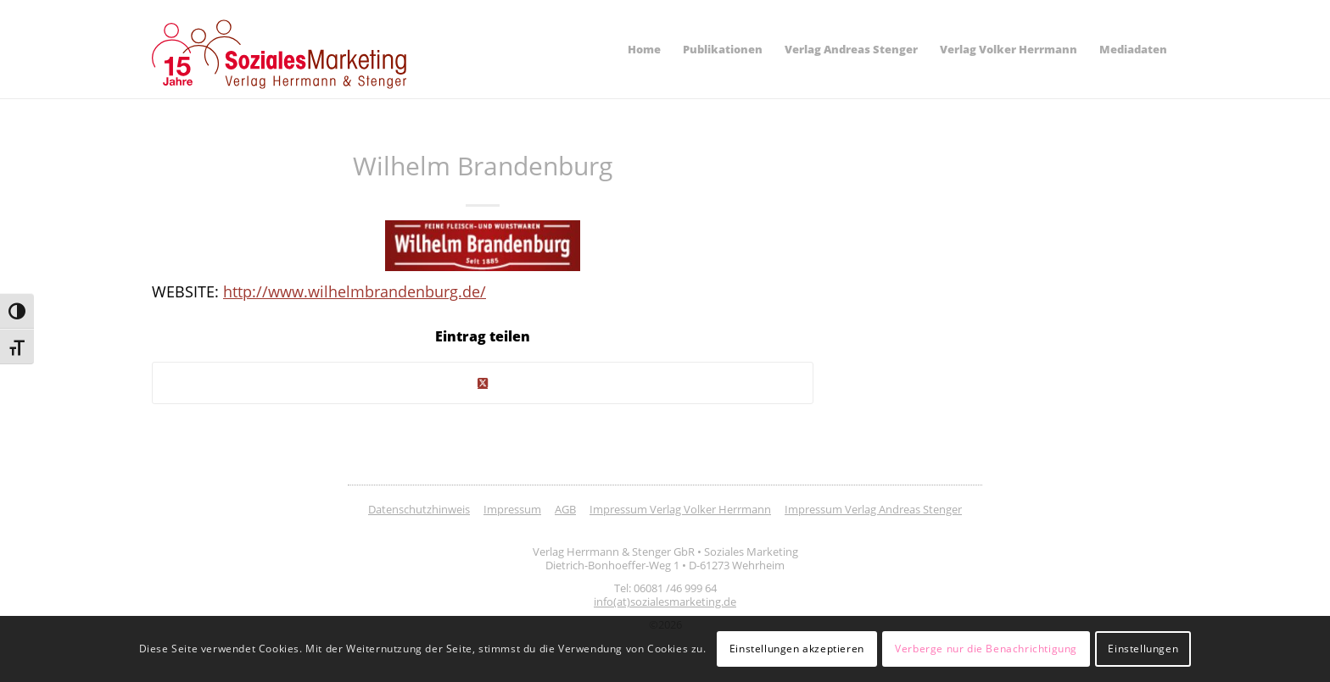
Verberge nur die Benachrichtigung (986, 648)
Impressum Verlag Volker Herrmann (680, 509)
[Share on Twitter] (483, 383)
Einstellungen (1143, 648)
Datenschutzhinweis (419, 509)
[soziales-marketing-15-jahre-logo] (279, 54)
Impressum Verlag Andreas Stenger (873, 509)
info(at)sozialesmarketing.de (665, 601)
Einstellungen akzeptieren (796, 648)
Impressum (512, 509)
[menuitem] (644, 49)
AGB (565, 509)
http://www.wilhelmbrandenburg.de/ (354, 291)
